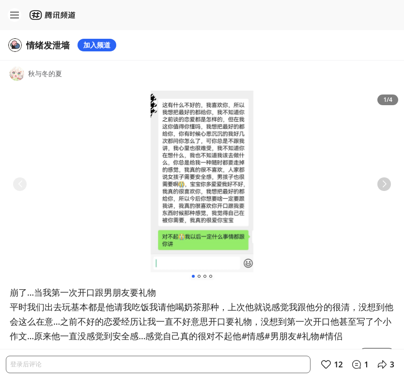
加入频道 (96, 44)
